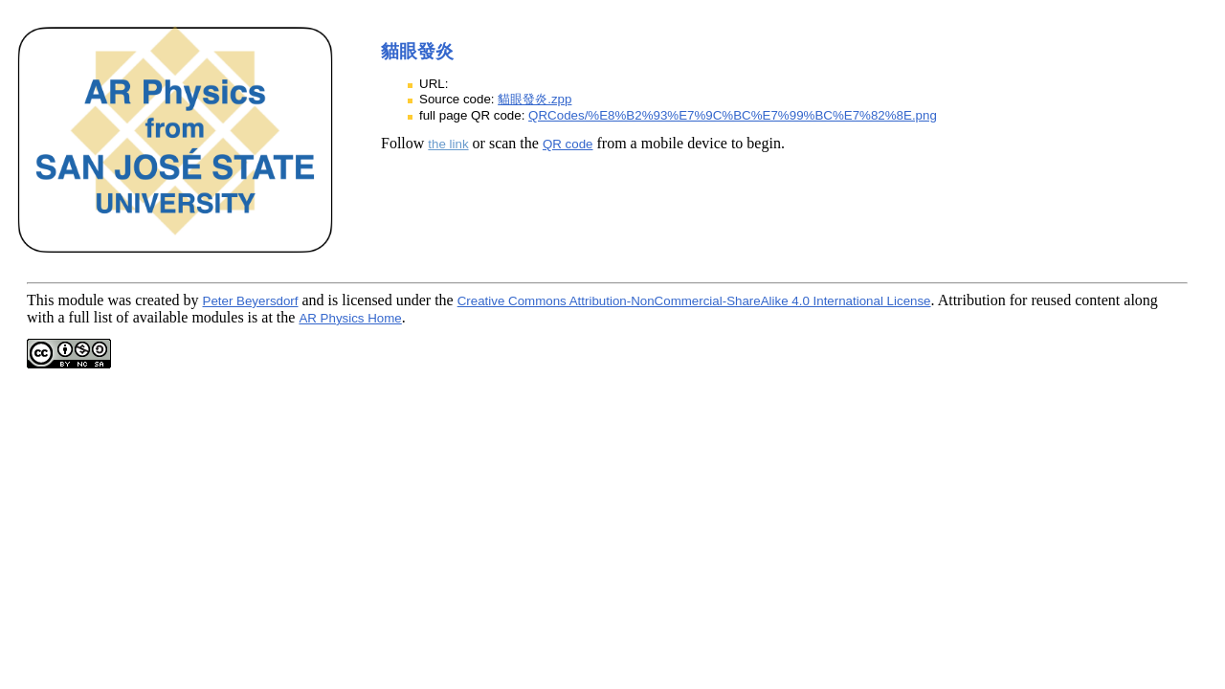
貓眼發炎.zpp (534, 99)
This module (65, 300)
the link (448, 144)
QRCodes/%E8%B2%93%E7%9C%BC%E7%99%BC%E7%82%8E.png (732, 115)
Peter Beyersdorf (251, 301)
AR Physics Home (350, 318)
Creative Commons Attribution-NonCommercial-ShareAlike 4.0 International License (694, 301)
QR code (568, 144)
